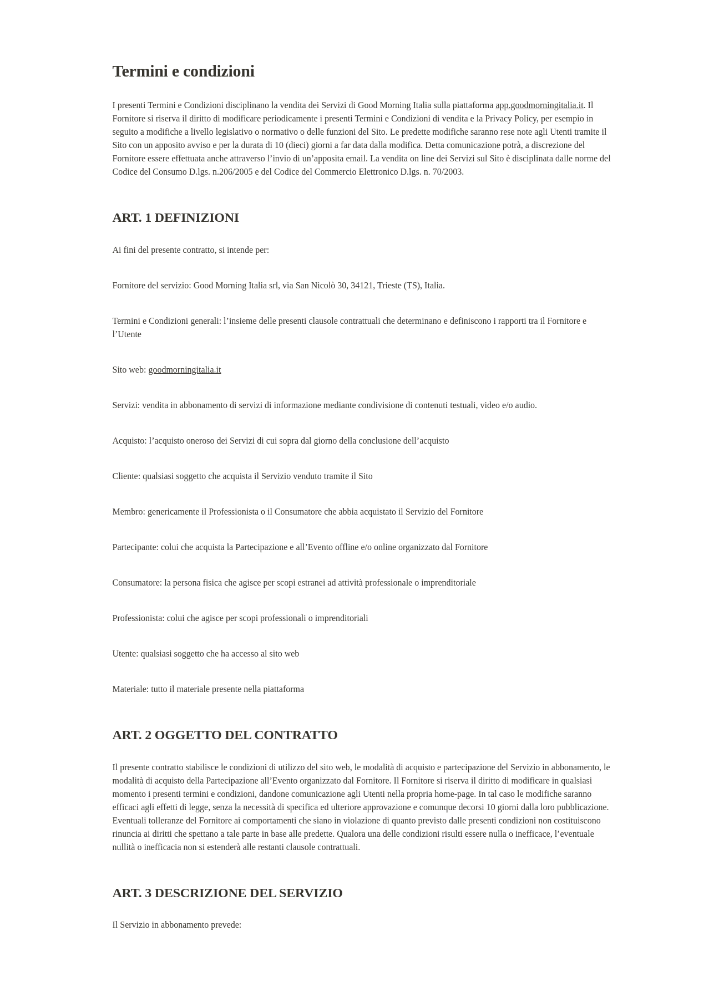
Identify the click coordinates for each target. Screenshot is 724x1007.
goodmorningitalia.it (184, 369)
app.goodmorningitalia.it (539, 105)
